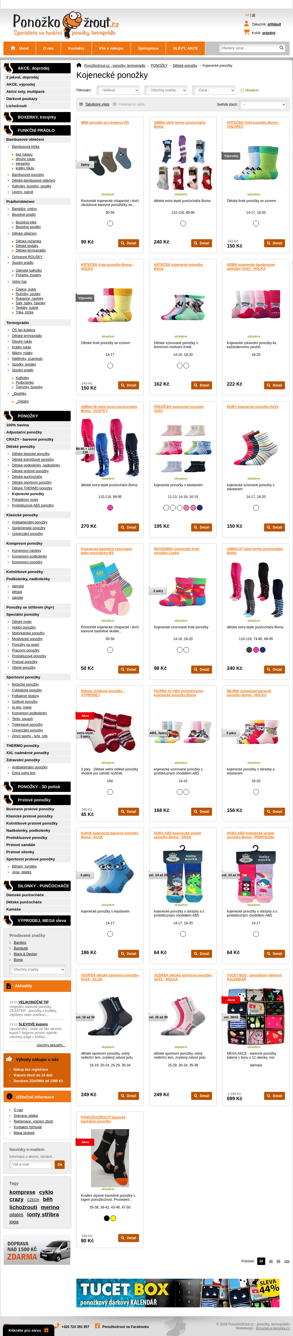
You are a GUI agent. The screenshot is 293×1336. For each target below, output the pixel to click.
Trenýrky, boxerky (29, 387)
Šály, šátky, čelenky (30, 303)
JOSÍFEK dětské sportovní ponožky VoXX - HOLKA (183, 977)
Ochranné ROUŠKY (27, 257)
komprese (22, 1192)
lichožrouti (23, 1207)
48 (271, 1261)
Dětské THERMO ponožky (32, 488)
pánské (17, 598)
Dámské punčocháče (25, 895)
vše (287, 1261)
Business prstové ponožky (30, 809)
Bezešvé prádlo (24, 215)
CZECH (33, 1200)
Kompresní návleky (26, 551)
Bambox (20, 943)
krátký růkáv (25, 168)
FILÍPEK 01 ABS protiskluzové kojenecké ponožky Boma (178, 693)
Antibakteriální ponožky (29, 522)
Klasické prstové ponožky (29, 816)
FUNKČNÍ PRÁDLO (36, 130)
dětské (17, 592)
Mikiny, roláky (22, 353)
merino (50, 1207)
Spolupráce (148, 48)
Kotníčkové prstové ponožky (32, 823)
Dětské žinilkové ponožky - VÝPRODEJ (103, 693)
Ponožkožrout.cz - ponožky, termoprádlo (114, 66)
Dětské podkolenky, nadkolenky (36, 465)
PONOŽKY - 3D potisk (39, 786)
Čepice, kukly (26, 289)
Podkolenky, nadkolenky (28, 579)
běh (48, 1199)
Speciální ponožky (22, 614)
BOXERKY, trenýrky (37, 117)
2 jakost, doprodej (22, 77)
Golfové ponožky (24, 702)
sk (253, 15)
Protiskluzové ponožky (29, 656)
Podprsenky (25, 382)
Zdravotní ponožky (23, 760)
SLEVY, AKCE (185, 48)
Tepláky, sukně (27, 308)
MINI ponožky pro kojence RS (105, 123)
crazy (16, 1199)
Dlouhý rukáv (22, 342)
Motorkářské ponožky (28, 633)
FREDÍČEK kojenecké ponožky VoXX (179, 409)
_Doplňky (19, 394)
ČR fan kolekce (23, 330)
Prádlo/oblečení (20, 201)
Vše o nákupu (111, 48)
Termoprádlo (17, 323)
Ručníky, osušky (28, 294)
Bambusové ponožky (28, 175)
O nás (48, 48)
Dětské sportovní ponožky (32, 482)
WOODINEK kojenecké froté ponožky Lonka (176, 551)
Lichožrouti (16, 106)
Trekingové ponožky (27, 725)
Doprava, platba (26, 1116)
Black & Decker (25, 954)
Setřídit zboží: (227, 105)
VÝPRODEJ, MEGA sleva (42, 920)
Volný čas (19, 282)
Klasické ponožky (22, 515)
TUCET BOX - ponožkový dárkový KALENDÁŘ (254, 977)
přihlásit (274, 24)
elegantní (23, 164)
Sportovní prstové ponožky (30, 859)
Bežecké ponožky (25, 684)
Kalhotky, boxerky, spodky (32, 186)
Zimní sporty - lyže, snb (29, 736)
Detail (128, 243)
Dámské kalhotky (29, 270)
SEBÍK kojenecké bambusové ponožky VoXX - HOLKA (251, 267)
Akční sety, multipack (25, 91)
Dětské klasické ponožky (31, 454)
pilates (16, 1214)
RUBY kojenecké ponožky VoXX (253, 407)
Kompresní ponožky (24, 543)
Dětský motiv (22, 622)
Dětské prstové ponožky (30, 471)
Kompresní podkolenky (29, 556)
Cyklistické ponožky (27, 690)
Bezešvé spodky (28, 227)
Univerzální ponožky (27, 534)
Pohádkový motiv (25, 500)
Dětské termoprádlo (31, 250)
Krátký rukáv (21, 347)
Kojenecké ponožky (28, 494)
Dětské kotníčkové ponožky (33, 460)
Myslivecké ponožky (27, 639)
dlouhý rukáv (25, 159)
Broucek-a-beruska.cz (273, 1328)
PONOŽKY (159, 66)
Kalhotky (22, 378)
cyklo (46, 1192)
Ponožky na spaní (25, 645)
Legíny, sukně (22, 192)
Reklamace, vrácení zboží (33, 1121)
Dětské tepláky (27, 246)
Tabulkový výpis (94, 104)
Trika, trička (24, 312)
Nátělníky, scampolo (27, 359)
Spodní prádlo (22, 263)
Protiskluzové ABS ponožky (33, 505)
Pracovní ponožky (25, 650)
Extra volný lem (23, 773)
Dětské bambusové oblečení (33, 180)
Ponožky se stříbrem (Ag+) (30, 607)
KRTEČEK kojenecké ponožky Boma (178, 267)
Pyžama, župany (28, 275)
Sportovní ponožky (23, 677)
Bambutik (21, 948)
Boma (18, 960)
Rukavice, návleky (29, 299)
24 (261, 1261)
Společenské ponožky (28, 528)
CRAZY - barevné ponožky (30, 439)
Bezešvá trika (26, 222)
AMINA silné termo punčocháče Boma (179, 125)
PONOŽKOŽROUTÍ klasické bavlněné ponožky (103, 1119)
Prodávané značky (27, 935)
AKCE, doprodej (33, 68)
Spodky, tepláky (24, 364)
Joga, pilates (21, 872)
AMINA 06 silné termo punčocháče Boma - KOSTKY (109, 409)
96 (278, 1261)
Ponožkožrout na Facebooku (125, 1327)
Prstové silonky (20, 852)
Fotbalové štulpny (25, 696)
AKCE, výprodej (20, 84)
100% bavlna (17, 425)
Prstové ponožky (24, 662)
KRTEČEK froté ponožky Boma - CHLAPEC (253, 125)
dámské (18, 586)
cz (247, 15)
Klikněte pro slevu (29, 1330)
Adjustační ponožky (24, 432)
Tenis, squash (22, 719)
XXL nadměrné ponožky (27, 753)
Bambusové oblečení (25, 139)
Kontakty (76, 48)
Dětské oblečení (24, 234)
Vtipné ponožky (23, 668)
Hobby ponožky (24, 627)
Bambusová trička (25, 147)
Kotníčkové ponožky (24, 572)
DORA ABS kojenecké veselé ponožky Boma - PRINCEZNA (250, 835)
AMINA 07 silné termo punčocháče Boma (255, 551)
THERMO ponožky (22, 745)
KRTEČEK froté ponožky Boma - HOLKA (107, 267)
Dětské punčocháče (27, 477)
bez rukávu (24, 154)
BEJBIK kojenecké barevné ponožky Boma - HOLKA (249, 693)
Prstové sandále (20, 845)
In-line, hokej (21, 707)
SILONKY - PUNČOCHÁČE (43, 886)
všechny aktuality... (51, 1045)
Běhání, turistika (24, 866)
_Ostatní (22, 401)
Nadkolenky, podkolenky (28, 830)
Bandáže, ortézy (24, 209)
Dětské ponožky (185, 66)
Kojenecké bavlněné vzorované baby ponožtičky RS (106, 551)
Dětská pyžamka (28, 241)
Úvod (20, 48)
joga (14, 1222)
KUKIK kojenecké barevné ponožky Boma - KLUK (109, 835)
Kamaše (13, 909)
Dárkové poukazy (21, 99)
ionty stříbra (43, 1214)
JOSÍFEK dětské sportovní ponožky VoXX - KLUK (110, 977)
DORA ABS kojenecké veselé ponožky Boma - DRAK (177, 835)
